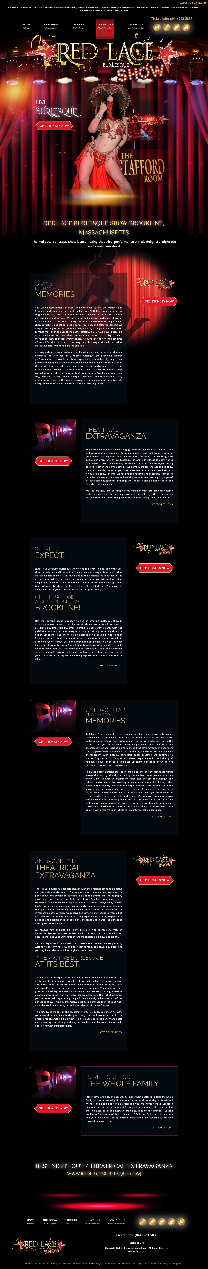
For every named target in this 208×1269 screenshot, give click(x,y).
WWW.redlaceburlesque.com (104, 1174)
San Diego (136, 1264)
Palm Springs (95, 1264)
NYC (59, 1264)
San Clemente (123, 1264)
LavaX (142, 1252)
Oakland (67, 1264)
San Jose (162, 1264)
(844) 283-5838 (181, 18)
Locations (105, 26)
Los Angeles (39, 1264)
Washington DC (175, 1264)
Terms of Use (136, 1243)
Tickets (78, 26)
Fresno (28, 1264)
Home (26, 26)
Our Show (51, 26)
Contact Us (135, 26)
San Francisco (149, 1264)
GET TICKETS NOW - (162, 504)
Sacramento (109, 1264)
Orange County (80, 1264)
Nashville (51, 1264)
